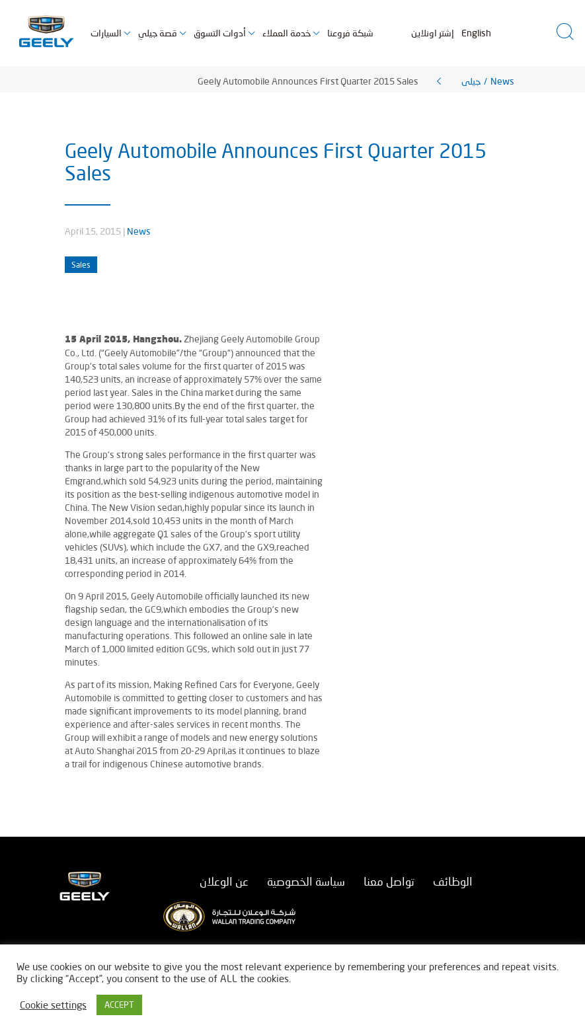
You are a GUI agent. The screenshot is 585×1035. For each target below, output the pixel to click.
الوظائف (453, 881)
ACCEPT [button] (119, 1004)
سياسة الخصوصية (306, 881)
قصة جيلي (157, 32)
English (476, 32)
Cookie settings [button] (53, 1005)
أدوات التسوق (220, 32)
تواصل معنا (389, 881)
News (139, 231)
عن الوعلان (224, 881)
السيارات (106, 32)
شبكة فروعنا (350, 32)
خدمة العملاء (286, 32)
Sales (81, 265)
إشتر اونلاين (432, 32)
